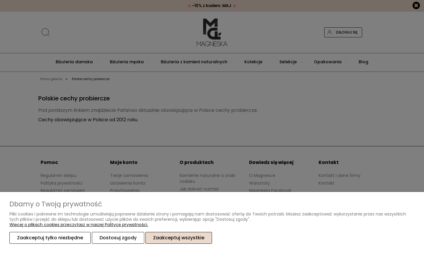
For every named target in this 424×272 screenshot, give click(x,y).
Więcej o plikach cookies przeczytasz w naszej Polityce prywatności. (78, 225)
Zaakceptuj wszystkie (178, 237)
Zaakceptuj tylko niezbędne (50, 237)
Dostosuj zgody (118, 237)
